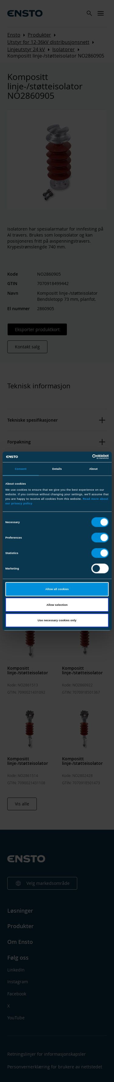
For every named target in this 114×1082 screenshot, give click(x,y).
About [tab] (93, 468)
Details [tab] (57, 468)
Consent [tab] (20, 468)
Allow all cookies (57, 589)
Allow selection (57, 604)
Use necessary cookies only (57, 620)
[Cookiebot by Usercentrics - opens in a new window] (82, 456)
